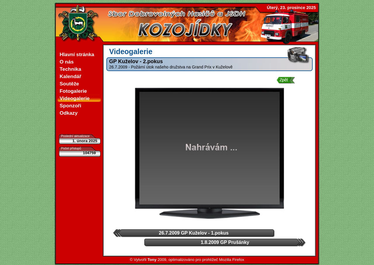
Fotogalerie (73, 91)
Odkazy (69, 113)
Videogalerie (75, 98)
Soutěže (69, 84)
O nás (67, 62)
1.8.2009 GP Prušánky (225, 242)
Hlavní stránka (77, 54)
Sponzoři (70, 106)
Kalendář (70, 76)
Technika (70, 69)
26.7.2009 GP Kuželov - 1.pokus (194, 232)
